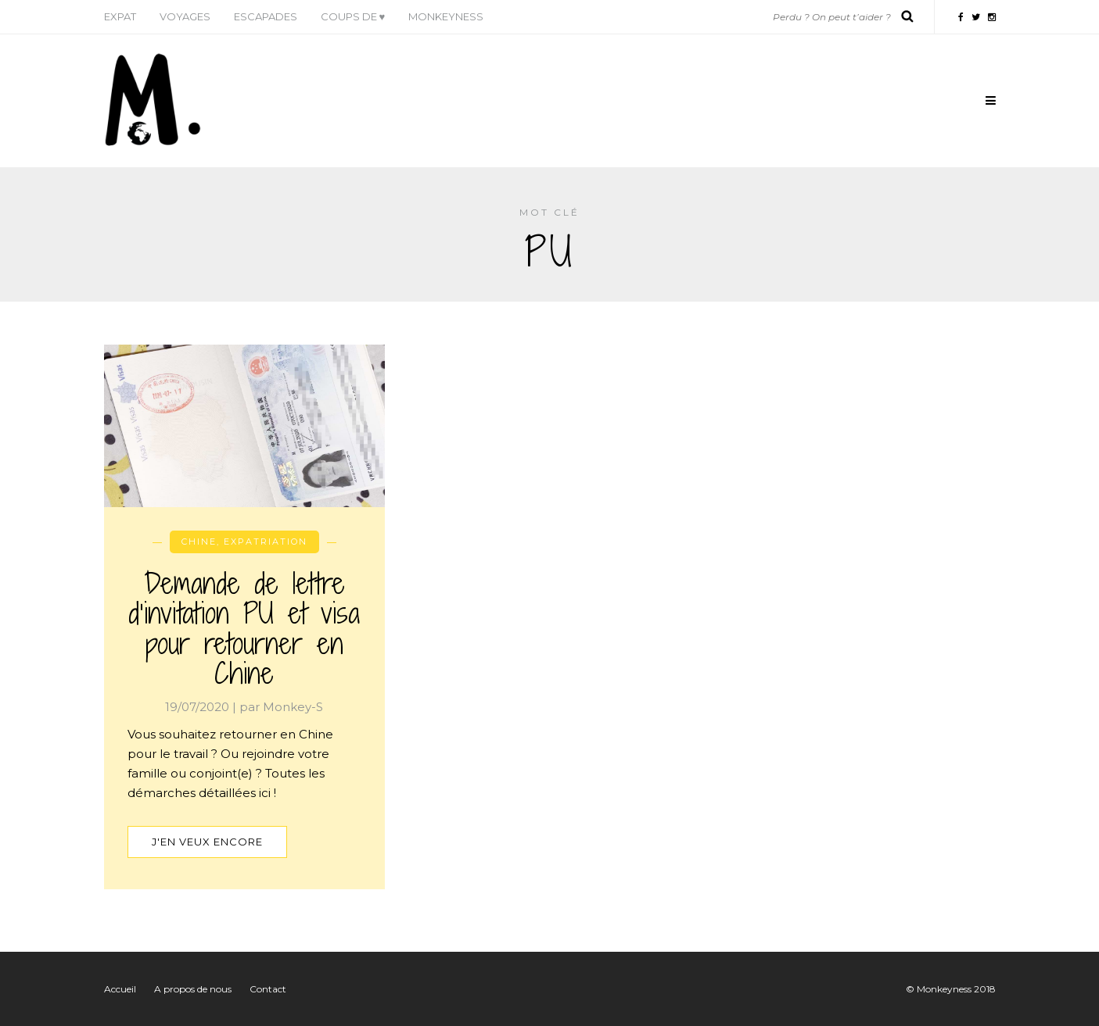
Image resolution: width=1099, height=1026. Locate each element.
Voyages (185, 16)
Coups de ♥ (353, 16)
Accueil (120, 989)
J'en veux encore (207, 841)
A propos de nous (193, 989)
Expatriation (265, 541)
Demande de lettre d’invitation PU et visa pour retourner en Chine (244, 628)
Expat (120, 16)
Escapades (265, 16)
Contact (268, 989)
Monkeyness (445, 16)
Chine (199, 541)
